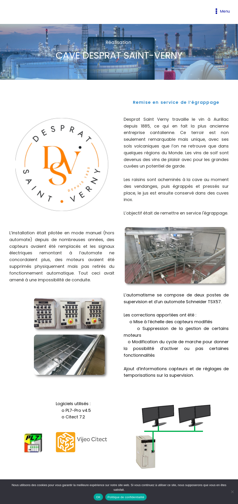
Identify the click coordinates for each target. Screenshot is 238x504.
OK (98, 497)
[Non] (232, 491)
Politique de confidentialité (126, 497)
